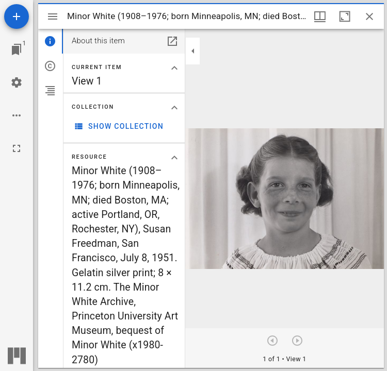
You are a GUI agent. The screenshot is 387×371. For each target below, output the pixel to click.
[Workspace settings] (16, 82)
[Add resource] (16, 16)
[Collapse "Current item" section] (174, 68)
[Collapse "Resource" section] (174, 157)
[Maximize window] (344, 16)
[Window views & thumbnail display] (320, 16)
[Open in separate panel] (172, 41)
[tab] (50, 41)
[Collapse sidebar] (193, 51)
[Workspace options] (16, 115)
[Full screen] (16, 148)
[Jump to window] (16, 49)
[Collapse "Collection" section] (174, 108)
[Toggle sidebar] (52, 16)
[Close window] (369, 16)
